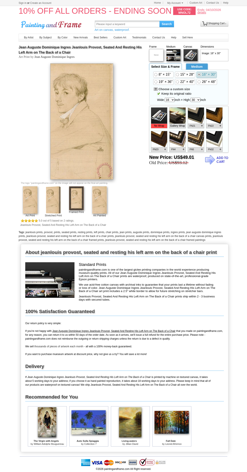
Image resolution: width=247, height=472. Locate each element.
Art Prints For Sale (52, 24)
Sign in (23, 2)
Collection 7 (90, 444)
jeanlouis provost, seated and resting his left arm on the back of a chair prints (70, 236)
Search (167, 24)
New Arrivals (80, 37)
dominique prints (159, 232)
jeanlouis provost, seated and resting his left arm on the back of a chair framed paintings (155, 239)
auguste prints (141, 232)
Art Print (30, 215)
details (201, 12)
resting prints (85, 232)
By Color (62, 37)
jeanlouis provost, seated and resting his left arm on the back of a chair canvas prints (163, 236)
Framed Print (76, 212)
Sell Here (187, 37)
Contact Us (212, 2)
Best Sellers (100, 37)
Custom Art (196, 2)
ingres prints (178, 232)
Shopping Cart (216, 23)
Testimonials (139, 37)
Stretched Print (53, 215)
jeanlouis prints (34, 232)
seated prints (69, 232)
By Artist (28, 37)
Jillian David (132, 444)
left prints (99, 232)
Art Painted (99, 215)
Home (157, 2)
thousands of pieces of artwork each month (58, 346)
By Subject (45, 37)
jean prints (125, 232)
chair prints (112, 232)
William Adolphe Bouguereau (49, 444)
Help (225, 2)
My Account (175, 2)
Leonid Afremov (173, 444)
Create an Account (40, 2)
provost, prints (52, 232)
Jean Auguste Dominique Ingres (54, 56)
